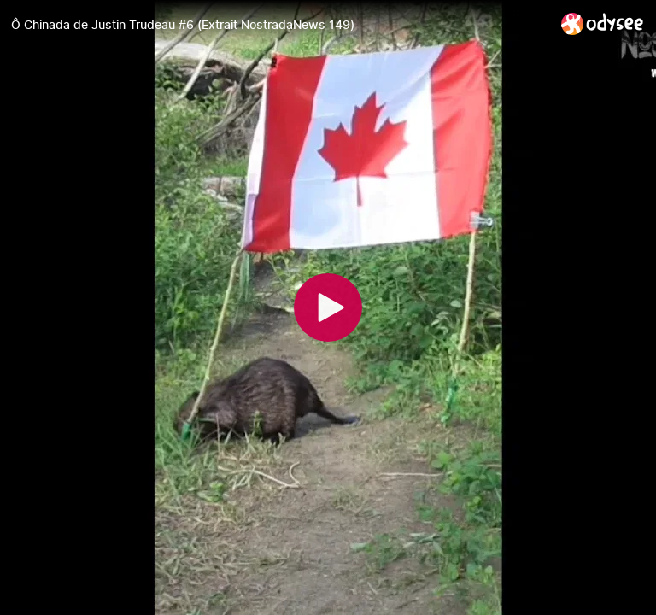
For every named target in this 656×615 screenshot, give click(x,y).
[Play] (328, 307)
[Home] (602, 23)
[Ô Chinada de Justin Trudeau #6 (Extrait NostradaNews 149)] (279, 24)
